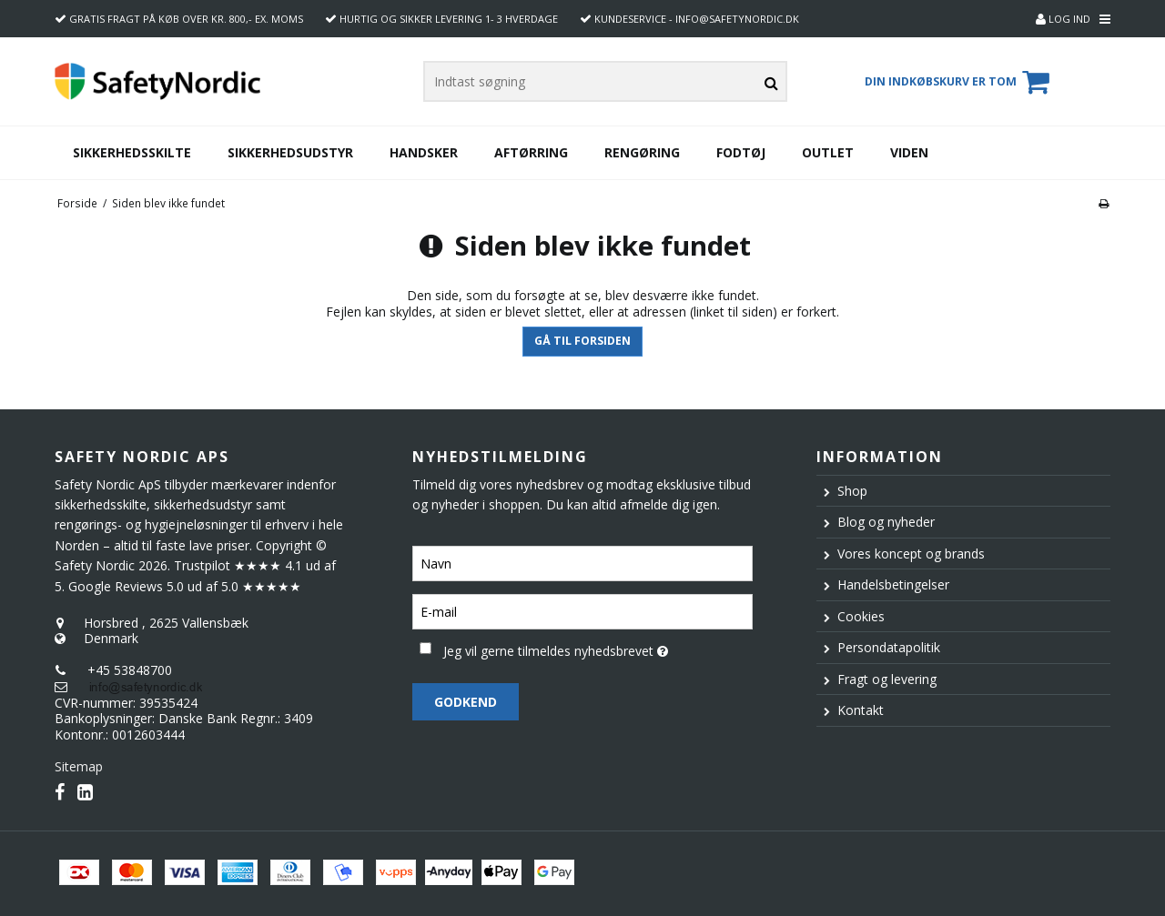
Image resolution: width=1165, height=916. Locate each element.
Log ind (1063, 18)
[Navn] (582, 562)
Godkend (465, 701)
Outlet (828, 152)
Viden (909, 152)
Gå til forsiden (582, 340)
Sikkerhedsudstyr (290, 152)
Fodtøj (740, 152)
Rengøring (642, 152)
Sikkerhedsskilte (132, 152)
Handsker (424, 152)
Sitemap (79, 766)
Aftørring (531, 152)
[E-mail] (582, 610)
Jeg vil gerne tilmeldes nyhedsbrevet (597, 647)
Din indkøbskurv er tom (960, 81)
